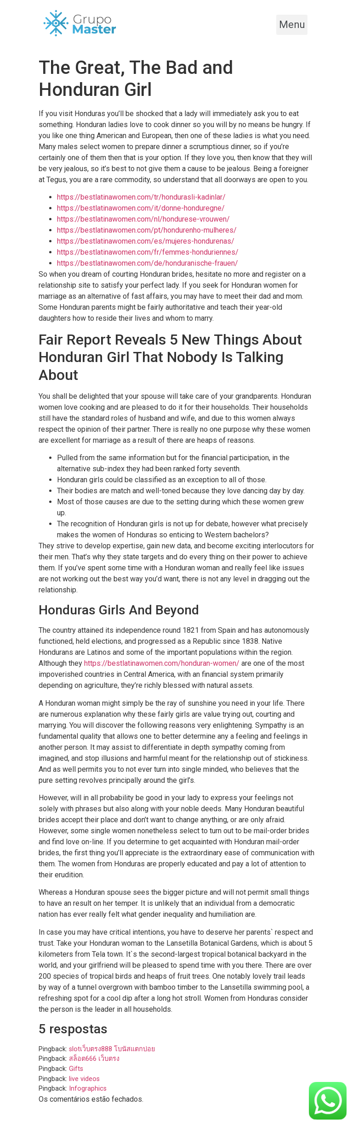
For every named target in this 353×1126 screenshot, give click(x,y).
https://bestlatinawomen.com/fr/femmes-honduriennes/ (148, 252)
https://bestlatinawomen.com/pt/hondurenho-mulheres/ (147, 230)
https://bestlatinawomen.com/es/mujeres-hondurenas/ (145, 241)
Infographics (88, 1089)
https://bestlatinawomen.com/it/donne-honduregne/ (141, 208)
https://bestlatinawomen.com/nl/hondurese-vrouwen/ (143, 219)
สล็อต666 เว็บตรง (94, 1059)
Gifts (76, 1069)
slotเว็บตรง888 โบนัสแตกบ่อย (112, 1049)
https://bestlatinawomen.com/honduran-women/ (161, 663)
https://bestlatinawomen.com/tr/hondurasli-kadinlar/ (141, 197)
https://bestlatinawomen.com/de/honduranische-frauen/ (147, 263)
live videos (84, 1079)
